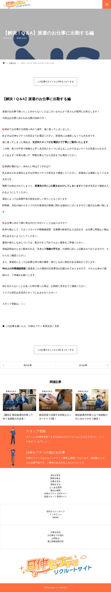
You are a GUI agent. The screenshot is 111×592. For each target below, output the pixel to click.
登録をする (55, 484)
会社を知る (55, 475)
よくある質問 (55, 487)
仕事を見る (55, 481)
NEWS (56, 517)
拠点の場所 (55, 490)
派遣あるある (21, 38)
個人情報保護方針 (56, 541)
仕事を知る (56, 532)
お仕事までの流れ (56, 535)
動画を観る (55, 478)
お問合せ (56, 538)
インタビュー (56, 514)
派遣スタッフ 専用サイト (55, 496)
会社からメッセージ (56, 511)
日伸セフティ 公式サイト (55, 493)
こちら (21, 304)
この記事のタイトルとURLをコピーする (55, 81)
